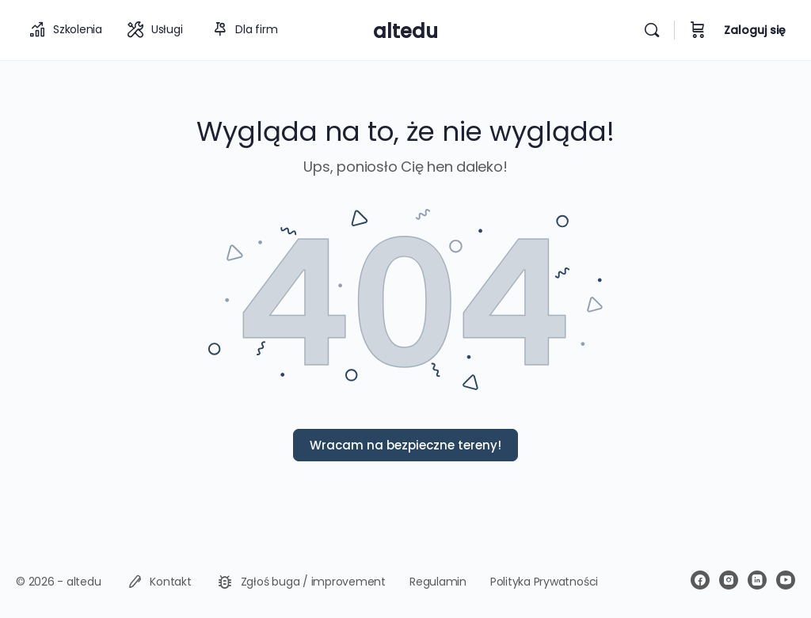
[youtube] (785, 580)
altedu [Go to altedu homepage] (405, 31)
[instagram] (728, 580)
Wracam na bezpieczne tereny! (405, 445)
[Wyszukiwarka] (652, 30)
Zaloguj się (755, 30)
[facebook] (700, 580)
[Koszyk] (697, 30)
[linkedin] (757, 580)
